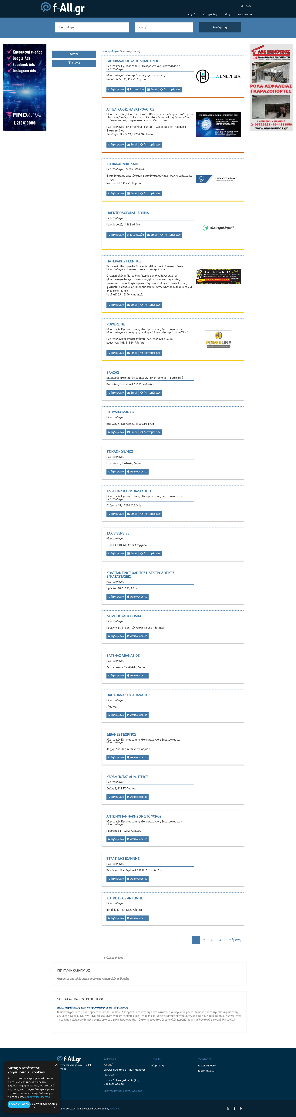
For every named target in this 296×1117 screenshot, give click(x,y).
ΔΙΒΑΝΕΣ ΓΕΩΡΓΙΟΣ (121, 734)
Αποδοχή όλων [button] (19, 1104)
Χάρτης (74, 53)
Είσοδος (247, 6)
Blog (227, 14)
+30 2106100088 (207, 1065)
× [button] (56, 1065)
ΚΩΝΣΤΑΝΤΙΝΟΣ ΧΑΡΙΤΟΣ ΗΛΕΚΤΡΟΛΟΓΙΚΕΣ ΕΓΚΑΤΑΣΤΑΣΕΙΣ (140, 575)
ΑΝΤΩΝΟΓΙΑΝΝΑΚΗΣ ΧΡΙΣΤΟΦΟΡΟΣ (133, 816)
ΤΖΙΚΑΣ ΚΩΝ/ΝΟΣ (119, 452)
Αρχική (191, 14)
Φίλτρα (74, 63)
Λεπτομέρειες (170, 89)
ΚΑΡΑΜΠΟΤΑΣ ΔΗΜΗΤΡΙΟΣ (127, 777)
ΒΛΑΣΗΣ (112, 373)
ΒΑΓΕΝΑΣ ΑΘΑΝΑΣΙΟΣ (123, 656)
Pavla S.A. (115, 1108)
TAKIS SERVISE (117, 533)
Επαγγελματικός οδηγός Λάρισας (123, 1090)
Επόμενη (234, 940)
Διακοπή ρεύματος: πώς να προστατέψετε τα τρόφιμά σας (92, 1007)
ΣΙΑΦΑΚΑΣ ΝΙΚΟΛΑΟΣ (122, 164)
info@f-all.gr (157, 1065)
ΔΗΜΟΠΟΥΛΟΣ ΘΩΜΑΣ (124, 616)
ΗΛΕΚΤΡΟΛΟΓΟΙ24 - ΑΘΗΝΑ (127, 213)
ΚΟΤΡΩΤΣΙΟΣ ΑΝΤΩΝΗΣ (124, 898)
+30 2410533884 (207, 1070)
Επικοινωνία (245, 14)
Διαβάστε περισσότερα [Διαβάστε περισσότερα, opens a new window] (37, 1097)
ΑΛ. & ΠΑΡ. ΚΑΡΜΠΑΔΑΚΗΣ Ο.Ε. (130, 491)
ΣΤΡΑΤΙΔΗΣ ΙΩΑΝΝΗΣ (123, 859)
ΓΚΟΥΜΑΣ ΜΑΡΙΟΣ (120, 412)
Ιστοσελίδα (135, 89)
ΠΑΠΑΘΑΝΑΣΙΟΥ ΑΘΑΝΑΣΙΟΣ (128, 695)
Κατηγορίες (210, 14)
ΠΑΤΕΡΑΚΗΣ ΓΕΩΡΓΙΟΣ (123, 261)
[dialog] (32, 1087)
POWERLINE (115, 324)
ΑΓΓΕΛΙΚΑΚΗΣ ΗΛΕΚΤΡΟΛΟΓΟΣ (130, 109)
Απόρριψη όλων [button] (44, 1104)
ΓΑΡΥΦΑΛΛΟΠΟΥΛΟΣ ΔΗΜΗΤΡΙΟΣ (132, 61)
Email (152, 89)
